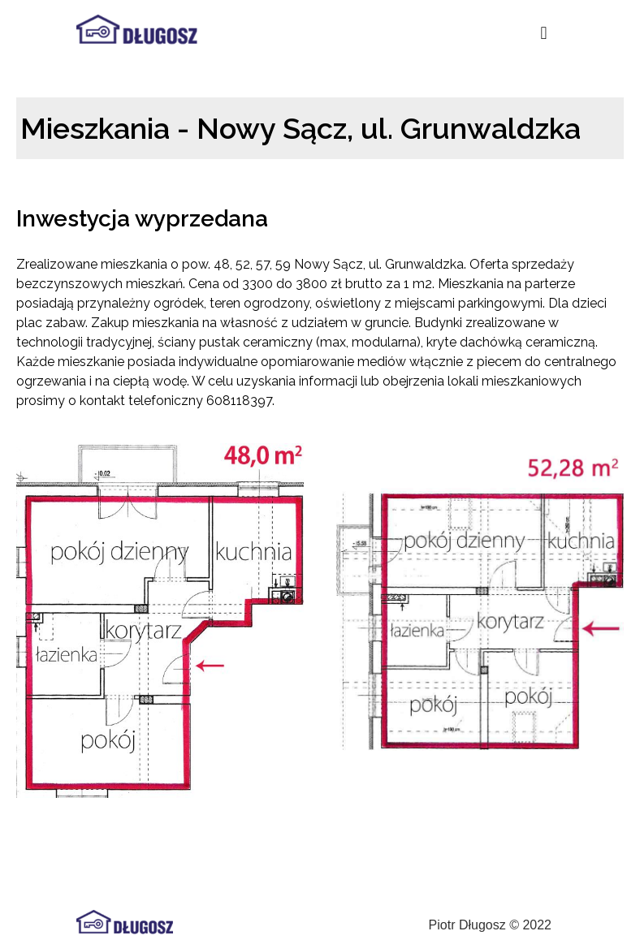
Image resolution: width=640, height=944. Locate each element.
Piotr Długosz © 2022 (490, 925)
